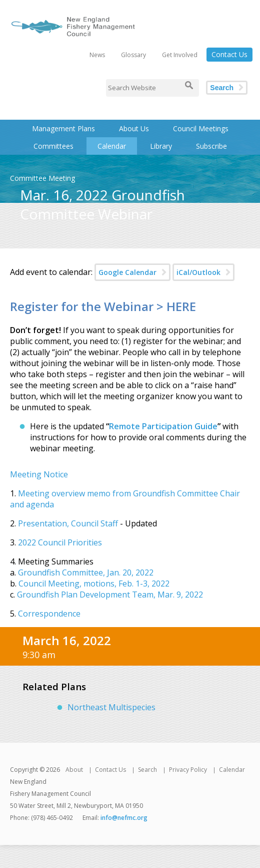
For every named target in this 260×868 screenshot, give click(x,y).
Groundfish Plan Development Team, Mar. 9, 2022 (110, 594)
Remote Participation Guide (163, 426)
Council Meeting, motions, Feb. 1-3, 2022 (94, 583)
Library (161, 146)
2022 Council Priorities (60, 542)
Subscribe (211, 146)
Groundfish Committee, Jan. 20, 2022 (86, 572)
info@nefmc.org (124, 817)
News (97, 55)
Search (222, 88)
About (74, 769)
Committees (54, 146)
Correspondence (48, 613)
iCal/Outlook (198, 272)
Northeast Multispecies (112, 707)
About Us (134, 128)
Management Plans (63, 128)
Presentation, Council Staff (68, 523)
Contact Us (230, 54)
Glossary (133, 55)
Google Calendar (127, 272)
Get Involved (180, 55)
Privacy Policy (188, 769)
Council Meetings (200, 128)
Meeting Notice (39, 474)
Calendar (112, 146)
